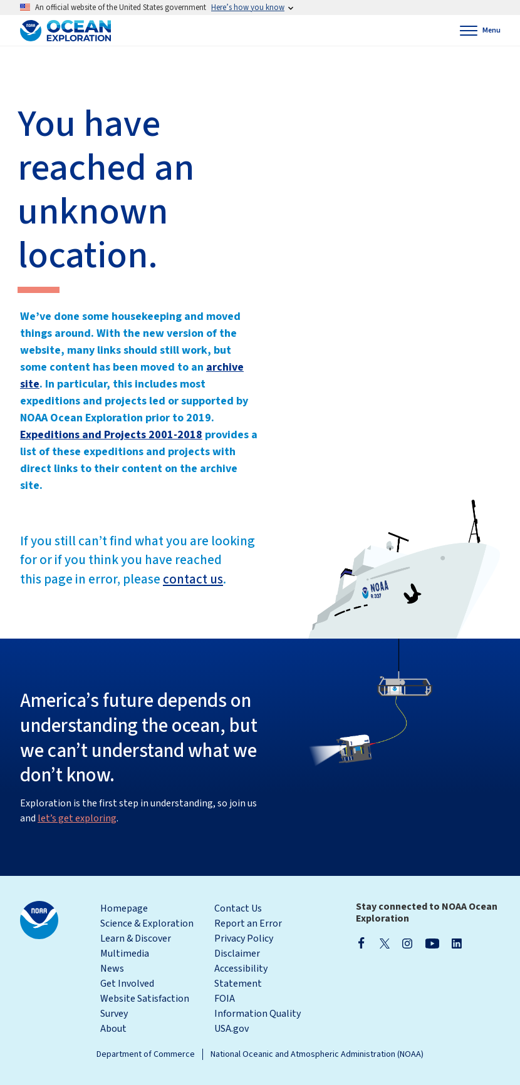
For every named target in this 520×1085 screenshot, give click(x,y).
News (112, 968)
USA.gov (231, 1029)
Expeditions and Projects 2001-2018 (111, 435)
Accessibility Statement (241, 976)
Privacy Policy (243, 938)
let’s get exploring (77, 818)
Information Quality (257, 1014)
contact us (193, 579)
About (113, 1029)
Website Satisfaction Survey (144, 1006)
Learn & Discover (135, 938)
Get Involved (127, 983)
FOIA (224, 998)
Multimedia (124, 953)
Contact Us (238, 908)
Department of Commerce (145, 1054)
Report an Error (248, 923)
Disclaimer (237, 953)
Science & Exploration (147, 923)
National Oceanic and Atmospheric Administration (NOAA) (317, 1054)
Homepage (124, 908)
